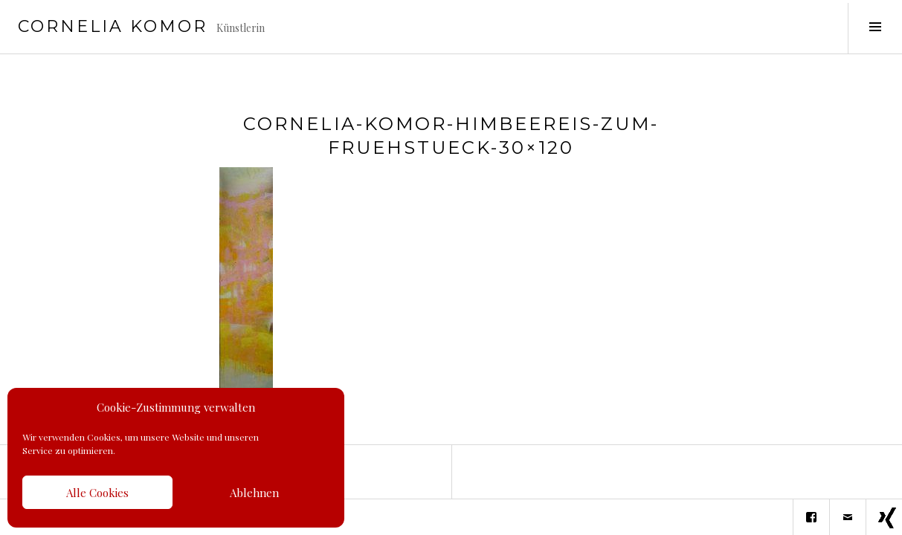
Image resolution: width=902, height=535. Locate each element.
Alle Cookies (97, 492)
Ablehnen (254, 492)
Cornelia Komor (112, 26)
